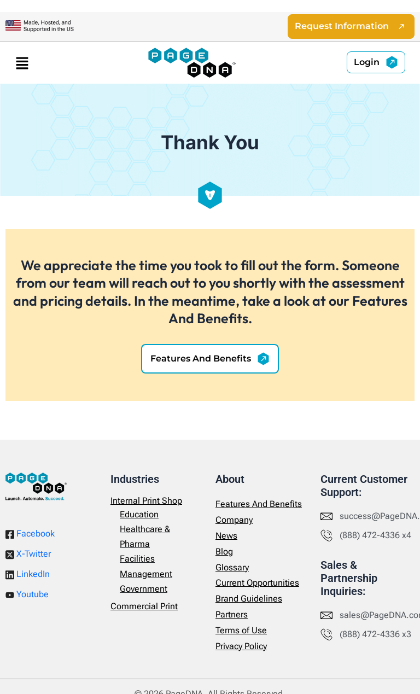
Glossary (232, 567)
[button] (22, 62)
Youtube (27, 594)
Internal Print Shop (146, 500)
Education (139, 514)
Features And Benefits (258, 504)
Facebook (30, 533)
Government (143, 589)
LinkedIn (27, 574)
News (226, 535)
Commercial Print (144, 606)
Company (234, 520)
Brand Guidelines (248, 598)
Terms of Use (241, 630)
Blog (224, 551)
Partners (231, 614)
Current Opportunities (257, 583)
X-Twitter (28, 554)
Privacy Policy (241, 646)
